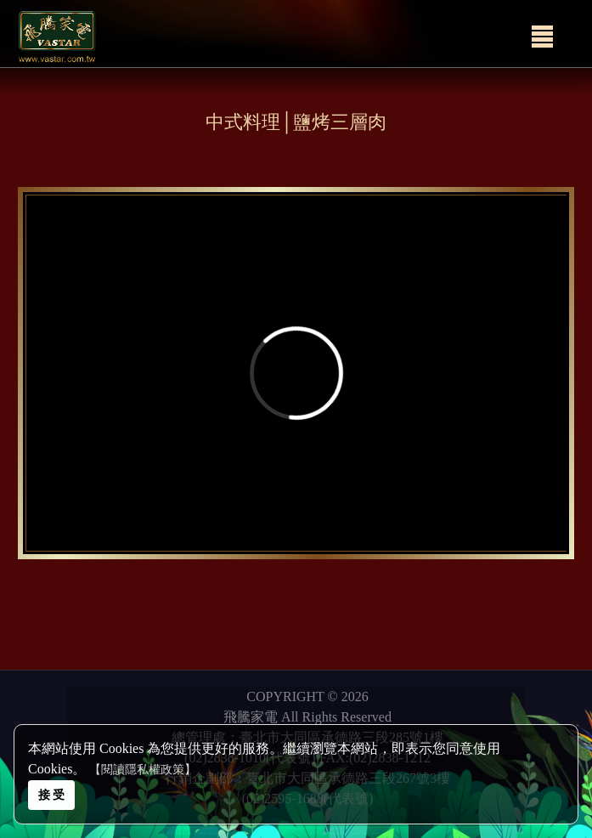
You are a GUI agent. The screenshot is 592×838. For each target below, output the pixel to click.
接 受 (51, 794)
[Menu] (542, 36)
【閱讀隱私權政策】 (142, 769)
